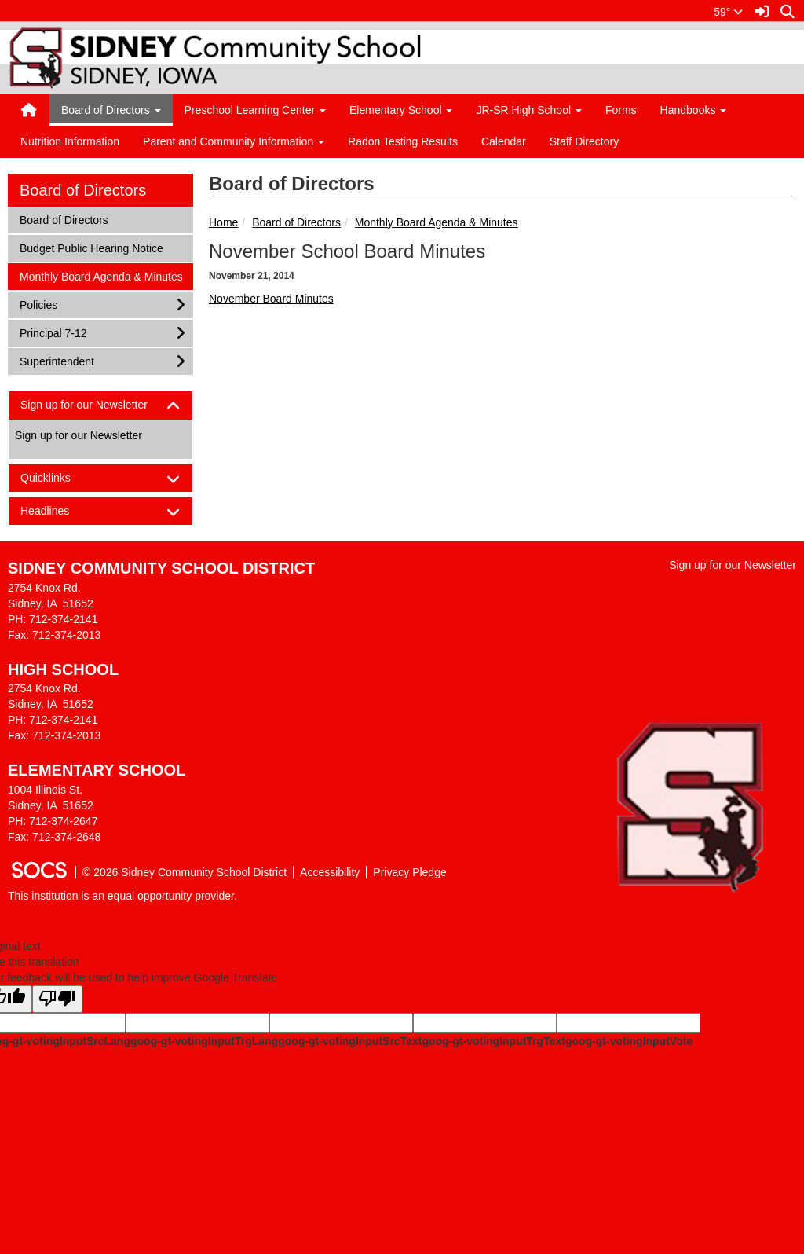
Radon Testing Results (403, 141)
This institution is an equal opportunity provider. (122, 895)
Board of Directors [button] (111, 110)
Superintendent (56, 360)
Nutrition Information (69, 141)
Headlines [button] (58, 511)
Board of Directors (296, 222)
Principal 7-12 (53, 331)
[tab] (100, 405)
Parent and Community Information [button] (233, 141)
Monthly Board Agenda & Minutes (436, 222)
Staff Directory (584, 141)
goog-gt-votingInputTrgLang (204, 1041)
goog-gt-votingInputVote (629, 1041)
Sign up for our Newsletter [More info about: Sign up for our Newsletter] (78, 435)
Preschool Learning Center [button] (255, 110)
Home (223, 222)
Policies (40, 303)
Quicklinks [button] (59, 478)
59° (728, 12)
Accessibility (330, 872)
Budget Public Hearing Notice (91, 247)
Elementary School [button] (400, 110)
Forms (621, 110)
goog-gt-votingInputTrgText (493, 1041)
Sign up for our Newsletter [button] (97, 405)
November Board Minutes (271, 298)
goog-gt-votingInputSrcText (350, 1041)
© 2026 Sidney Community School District (184, 872)
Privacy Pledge (409, 872)
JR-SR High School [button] (529, 110)
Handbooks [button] (693, 110)
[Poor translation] (57, 999)
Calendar (503, 141)
